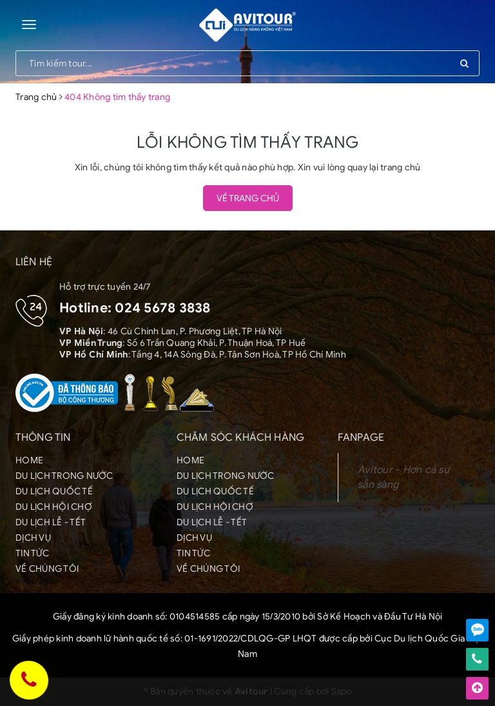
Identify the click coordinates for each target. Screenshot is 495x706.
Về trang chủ (248, 198)
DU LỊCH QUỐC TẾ (54, 491)
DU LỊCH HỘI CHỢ (53, 506)
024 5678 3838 (162, 307)
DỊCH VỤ (33, 537)
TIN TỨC (32, 553)
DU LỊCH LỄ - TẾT (50, 522)
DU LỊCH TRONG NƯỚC (64, 475)
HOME (29, 460)
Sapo (341, 691)
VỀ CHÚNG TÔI (47, 568)
